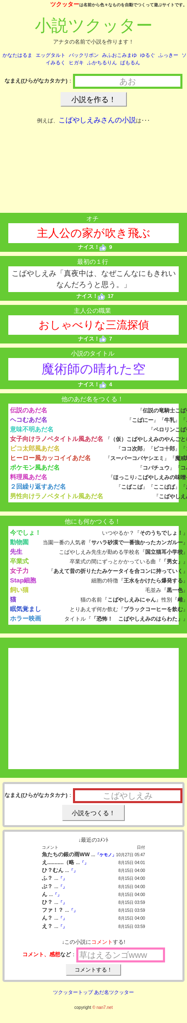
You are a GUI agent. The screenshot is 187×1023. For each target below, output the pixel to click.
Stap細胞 (23, 580)
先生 (16, 551)
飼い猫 (19, 589)
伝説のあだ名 (28, 410)
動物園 (19, 542)
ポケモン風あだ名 (35, 467)
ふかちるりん (102, 63)
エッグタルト (51, 55)
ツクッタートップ (73, 992)
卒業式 (19, 561)
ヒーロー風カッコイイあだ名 (50, 457)
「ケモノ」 (105, 854)
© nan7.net (102, 1007)
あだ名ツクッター (114, 992)
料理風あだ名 (28, 476)
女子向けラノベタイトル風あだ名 (56, 438)
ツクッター (64, 4)
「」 (84, 862)
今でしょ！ (25, 532)
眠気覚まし (25, 608)
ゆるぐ (147, 55)
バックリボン (84, 55)
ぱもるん (130, 63)
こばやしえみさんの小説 (97, 120)
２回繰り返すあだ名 (38, 486)
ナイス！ (92, 247)
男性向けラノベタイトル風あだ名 (56, 495)
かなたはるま (17, 55)
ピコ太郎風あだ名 (35, 448)
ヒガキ (76, 63)
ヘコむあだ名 (28, 419)
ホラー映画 (25, 618)
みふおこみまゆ (119, 55)
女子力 (19, 570)
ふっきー (168, 55)
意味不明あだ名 (31, 429)
